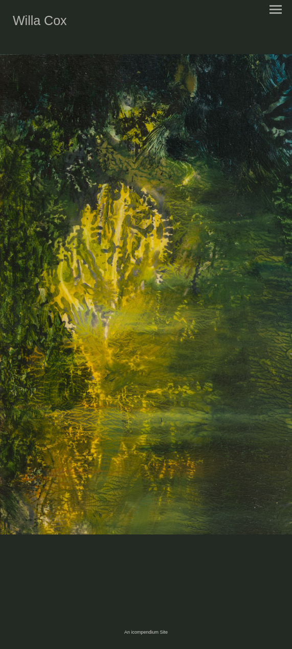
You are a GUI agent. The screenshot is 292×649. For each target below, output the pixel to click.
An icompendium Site (146, 632)
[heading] (40, 23)
